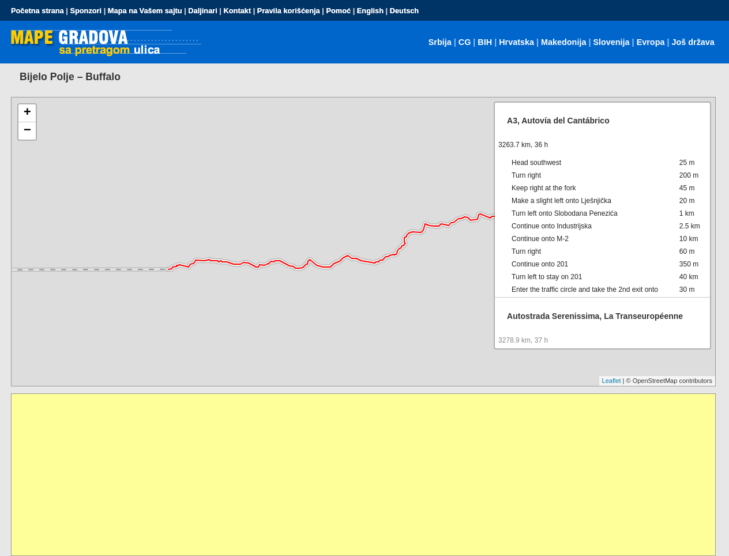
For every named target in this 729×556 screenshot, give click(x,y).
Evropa (651, 42)
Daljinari (202, 10)
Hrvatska (516, 42)
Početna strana (37, 10)
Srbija (440, 42)
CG (465, 42)
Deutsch (404, 10)
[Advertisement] (358, 474)
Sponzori (86, 10)
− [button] (27, 131)
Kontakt (237, 10)
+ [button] (27, 113)
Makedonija (563, 42)
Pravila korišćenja (288, 10)
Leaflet (611, 380)
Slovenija (611, 42)
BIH (485, 42)
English (370, 10)
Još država (692, 42)
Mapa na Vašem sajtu (145, 10)
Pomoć (338, 10)
